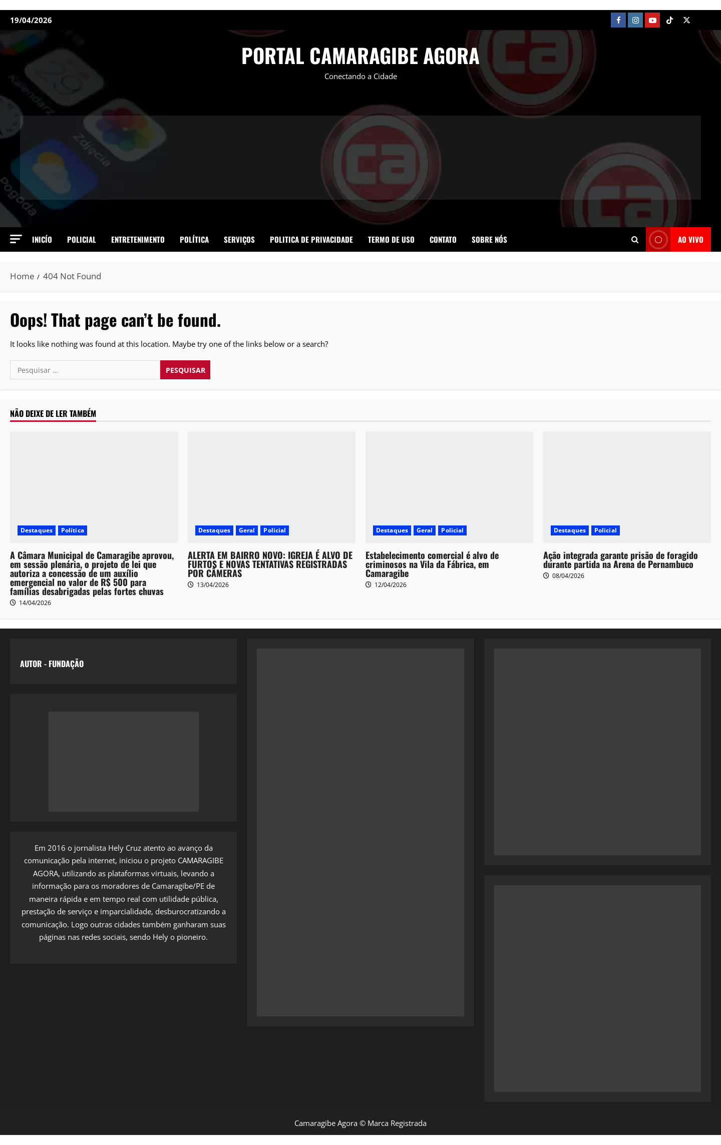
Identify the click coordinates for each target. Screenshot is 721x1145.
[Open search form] (634, 239)
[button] (16, 239)
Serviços (239, 239)
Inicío (42, 239)
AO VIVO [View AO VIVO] (674, 239)
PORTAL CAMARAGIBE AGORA (360, 55)
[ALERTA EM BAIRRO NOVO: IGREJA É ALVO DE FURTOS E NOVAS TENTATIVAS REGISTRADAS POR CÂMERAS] (271, 487)
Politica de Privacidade (311, 239)
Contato (443, 239)
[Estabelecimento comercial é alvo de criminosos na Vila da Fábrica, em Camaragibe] (449, 487)
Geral (247, 530)
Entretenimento (138, 239)
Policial (81, 239)
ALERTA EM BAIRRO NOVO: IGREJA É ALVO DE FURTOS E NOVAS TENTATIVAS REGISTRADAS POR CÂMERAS (270, 564)
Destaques (37, 530)
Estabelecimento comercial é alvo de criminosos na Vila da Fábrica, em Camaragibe (432, 564)
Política (194, 239)
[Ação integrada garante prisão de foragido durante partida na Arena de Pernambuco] (627, 487)
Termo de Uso (391, 239)
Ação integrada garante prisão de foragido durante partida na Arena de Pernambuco (620, 559)
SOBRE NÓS (489, 239)
